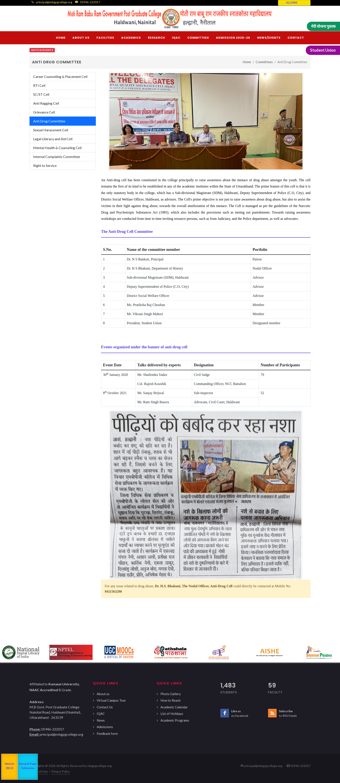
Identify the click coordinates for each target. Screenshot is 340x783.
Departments (20, 766)
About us (103, 694)
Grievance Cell (44, 112)
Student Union (323, 50)
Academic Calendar (174, 707)
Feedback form (107, 733)
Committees (264, 62)
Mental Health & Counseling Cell (57, 148)
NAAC (6, 766)
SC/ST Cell (41, 94)
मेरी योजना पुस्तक (323, 26)
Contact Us (105, 707)
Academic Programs (174, 720)
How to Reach (170, 700)
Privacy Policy (60, 771)
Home (247, 62)
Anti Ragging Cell (46, 103)
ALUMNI (291, 2)
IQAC (101, 714)
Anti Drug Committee (49, 121)
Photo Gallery (170, 694)
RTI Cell (39, 85)
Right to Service (45, 165)
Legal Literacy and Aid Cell (52, 139)
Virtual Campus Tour (111, 700)
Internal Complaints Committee (56, 157)
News (101, 720)
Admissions (105, 727)
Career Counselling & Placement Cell (60, 76)
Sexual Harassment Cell (50, 130)
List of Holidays (171, 714)
